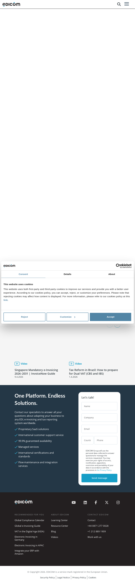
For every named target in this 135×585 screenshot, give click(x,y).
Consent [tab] (23, 274)
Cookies (92, 577)
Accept (110, 317)
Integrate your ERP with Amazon (27, 552)
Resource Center (59, 525)
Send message (99, 478)
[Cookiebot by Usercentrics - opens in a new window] (118, 266)
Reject (24, 317)
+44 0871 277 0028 (98, 525)
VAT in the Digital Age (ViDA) (29, 531)
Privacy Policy (79, 577)
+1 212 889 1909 (97, 531)
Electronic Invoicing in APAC (29, 545)
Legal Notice (63, 577)
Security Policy (47, 577)
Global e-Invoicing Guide (27, 525)
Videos (54, 536)
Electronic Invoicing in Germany (26, 538)
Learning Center (59, 520)
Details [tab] (67, 274)
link (5, 300)
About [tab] (111, 274)
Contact (91, 520)
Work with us (94, 536)
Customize (67, 317)
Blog (53, 531)
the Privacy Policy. (104, 470)
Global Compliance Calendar (29, 520)
